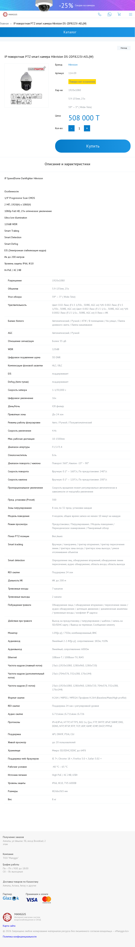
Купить (92, 146)
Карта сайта (9, 925)
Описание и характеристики (67, 164)
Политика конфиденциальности (20, 936)
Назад (124, 48)
